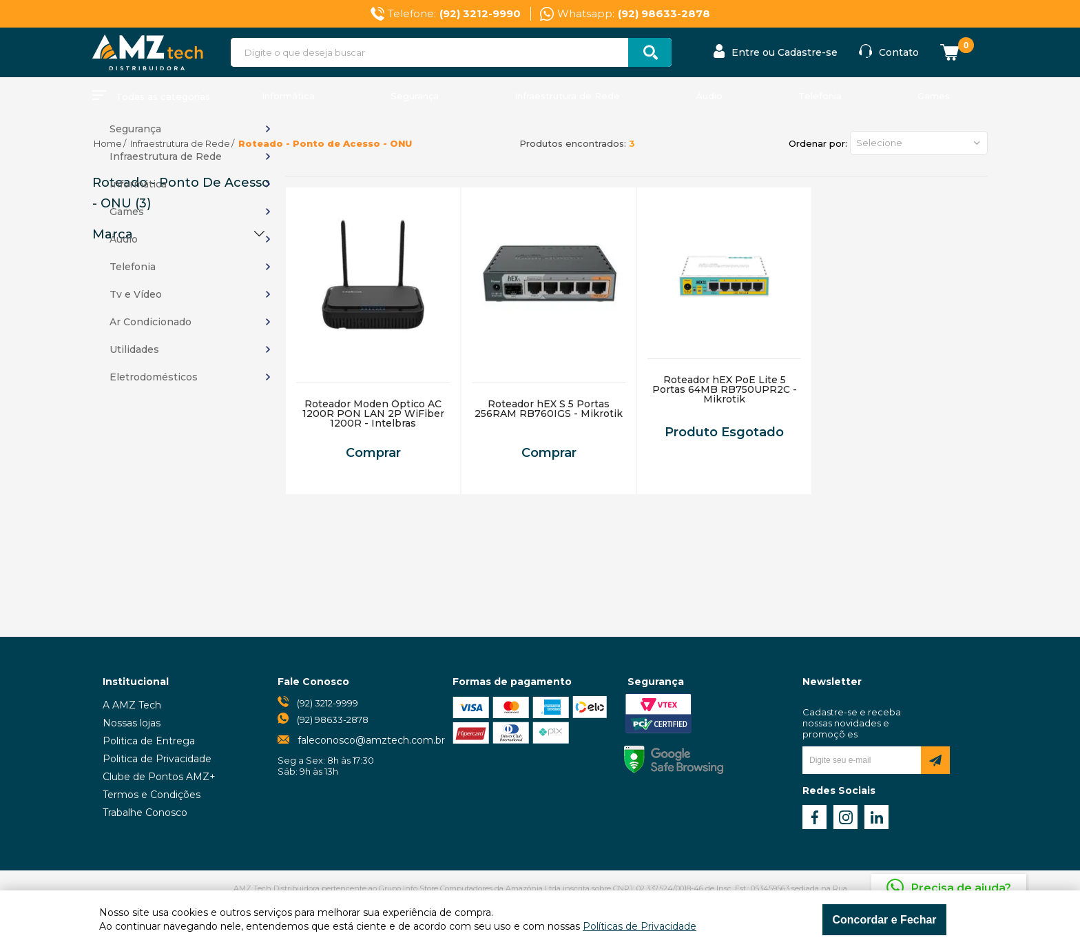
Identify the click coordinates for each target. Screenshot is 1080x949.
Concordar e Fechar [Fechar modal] (884, 920)
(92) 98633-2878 (332, 719)
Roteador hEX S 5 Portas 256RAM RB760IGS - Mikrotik (549, 408)
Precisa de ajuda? (961, 888)
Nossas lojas (131, 723)
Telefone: (454, 14)
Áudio (709, 95)
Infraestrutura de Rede (567, 95)
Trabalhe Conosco (145, 812)
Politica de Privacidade (157, 759)
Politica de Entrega (149, 741)
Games (933, 95)
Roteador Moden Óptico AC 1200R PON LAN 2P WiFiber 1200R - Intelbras (373, 413)
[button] (919, 143)
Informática (288, 95)
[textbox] (451, 52)
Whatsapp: (633, 14)
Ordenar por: (818, 143)
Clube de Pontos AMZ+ (159, 777)
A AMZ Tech (132, 705)
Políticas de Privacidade (639, 926)
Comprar (373, 452)
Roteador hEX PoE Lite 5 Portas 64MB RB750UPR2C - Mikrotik (724, 389)
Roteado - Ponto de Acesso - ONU (325, 143)
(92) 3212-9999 (327, 702)
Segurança (415, 95)
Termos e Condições (151, 794)
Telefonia (820, 95)
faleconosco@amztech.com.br (371, 740)
